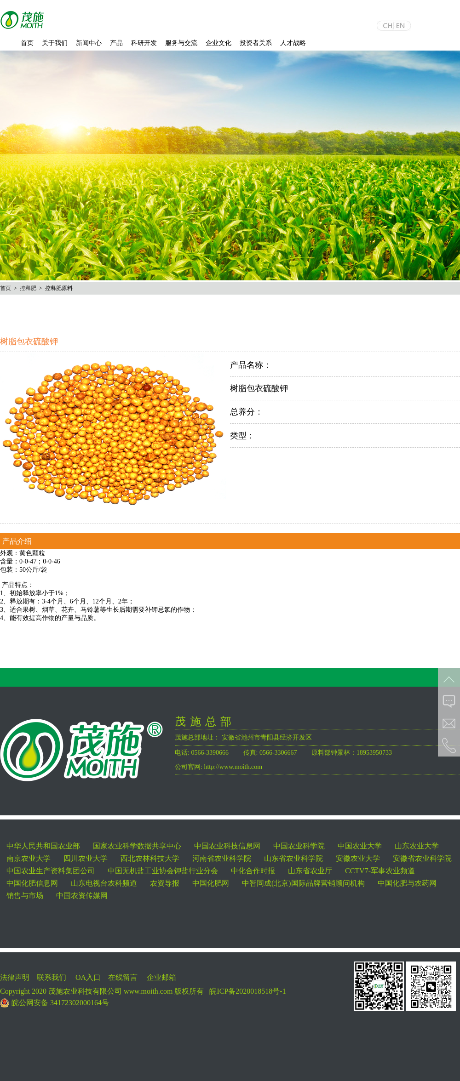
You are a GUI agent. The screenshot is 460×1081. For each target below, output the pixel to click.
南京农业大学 (28, 858)
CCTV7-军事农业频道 (380, 871)
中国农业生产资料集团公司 (50, 871)
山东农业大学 (417, 846)
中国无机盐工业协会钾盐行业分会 (163, 871)
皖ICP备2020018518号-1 (247, 991)
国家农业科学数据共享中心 (137, 846)
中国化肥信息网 (32, 883)
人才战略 (293, 43)
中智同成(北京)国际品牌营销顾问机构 (303, 883)
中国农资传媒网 (82, 895)
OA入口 (88, 977)
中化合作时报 (253, 871)
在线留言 (123, 977)
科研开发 (144, 43)
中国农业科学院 (299, 846)
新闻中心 (89, 43)
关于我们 (55, 43)
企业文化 (218, 43)
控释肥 (28, 288)
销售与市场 (24, 895)
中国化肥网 (210, 883)
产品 (116, 43)
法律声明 (14, 977)
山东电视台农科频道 (104, 883)
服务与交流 (181, 43)
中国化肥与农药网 (407, 883)
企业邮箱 (161, 977)
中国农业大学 (360, 846)
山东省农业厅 (310, 871)
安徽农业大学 (358, 858)
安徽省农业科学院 (422, 858)
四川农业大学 (85, 858)
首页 (27, 43)
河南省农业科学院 (221, 858)
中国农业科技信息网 (227, 846)
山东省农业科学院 (293, 858)
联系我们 (51, 977)
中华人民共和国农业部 (43, 846)
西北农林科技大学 (150, 858)
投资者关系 (256, 43)
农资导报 (164, 883)
